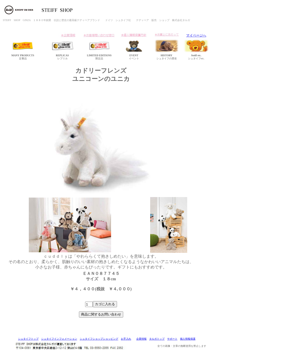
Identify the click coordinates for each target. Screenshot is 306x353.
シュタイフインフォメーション (59, 338)
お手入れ (126, 338)
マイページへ (196, 35)
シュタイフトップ (28, 338)
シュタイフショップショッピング (99, 338)
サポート (172, 338)
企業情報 (141, 338)
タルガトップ (157, 338)
